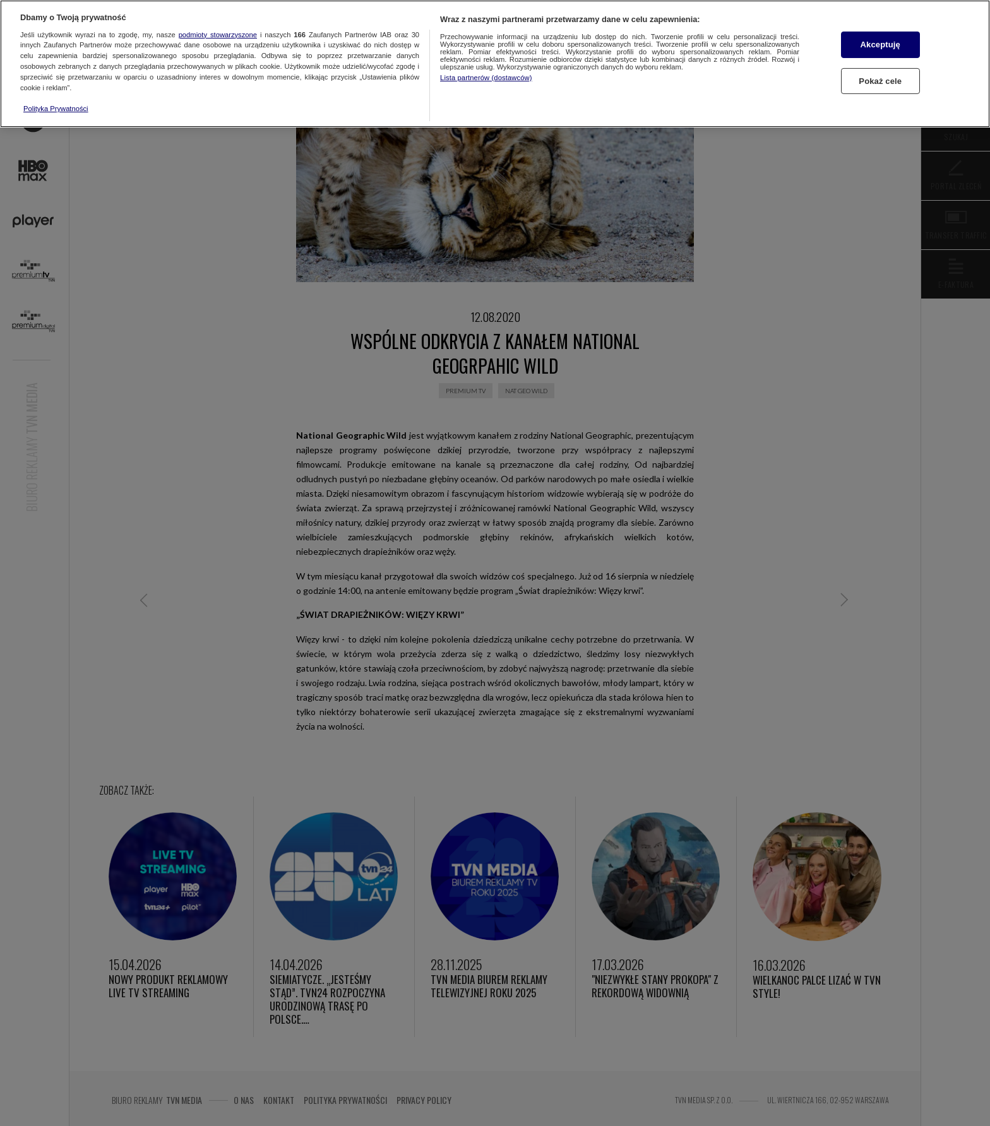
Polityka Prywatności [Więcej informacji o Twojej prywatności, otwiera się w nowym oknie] (55, 108)
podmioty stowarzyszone (218, 35)
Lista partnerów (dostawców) (486, 77)
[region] (495, 63)
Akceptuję (880, 44)
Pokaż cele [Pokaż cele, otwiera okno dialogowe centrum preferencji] (880, 81)
